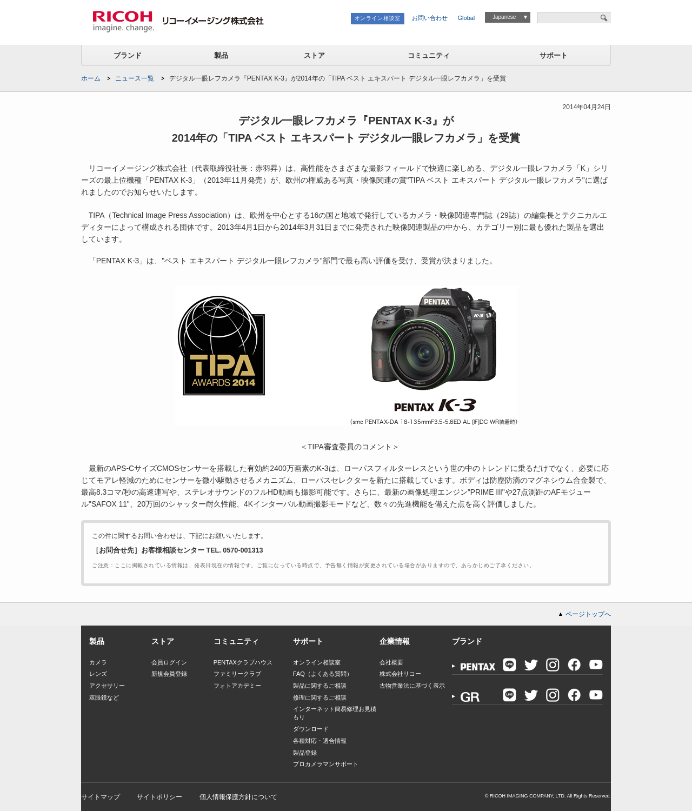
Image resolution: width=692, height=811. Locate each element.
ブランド (128, 55)
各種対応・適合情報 (320, 740)
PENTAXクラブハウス (243, 662)
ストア (314, 55)
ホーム (91, 78)
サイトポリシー (159, 797)
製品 (221, 55)
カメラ (98, 662)
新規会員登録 (169, 673)
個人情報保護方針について (238, 797)
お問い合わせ (430, 18)
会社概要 (391, 662)
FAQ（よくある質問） (322, 673)
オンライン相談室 (378, 18)
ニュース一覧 (134, 78)
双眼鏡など (104, 697)
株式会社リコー (400, 673)
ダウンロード (311, 729)
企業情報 (395, 641)
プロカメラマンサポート (325, 764)
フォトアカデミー (237, 685)
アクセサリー (107, 685)
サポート (554, 55)
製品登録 (305, 752)
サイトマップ (100, 797)
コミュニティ (429, 55)
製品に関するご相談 (320, 685)
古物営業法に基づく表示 (412, 685)
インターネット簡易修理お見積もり (334, 713)
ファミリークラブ (237, 673)
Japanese (504, 17)
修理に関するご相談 (320, 697)
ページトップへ (588, 614)
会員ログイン (169, 662)
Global (466, 18)
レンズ (98, 673)
